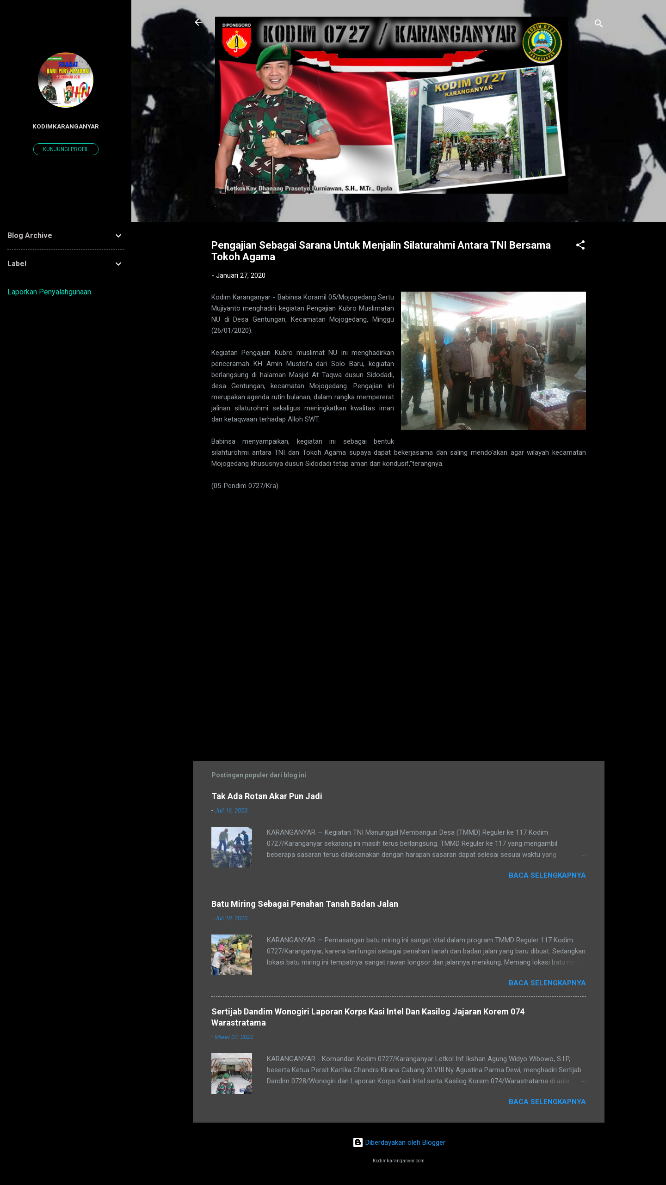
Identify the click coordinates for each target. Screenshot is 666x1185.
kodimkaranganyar (65, 126)
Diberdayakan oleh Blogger (398, 1142)
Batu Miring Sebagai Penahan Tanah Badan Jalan (304, 904)
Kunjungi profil (66, 149)
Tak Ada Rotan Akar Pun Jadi (266, 796)
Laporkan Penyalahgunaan (49, 291)
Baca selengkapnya (547, 875)
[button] (580, 246)
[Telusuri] (598, 25)
